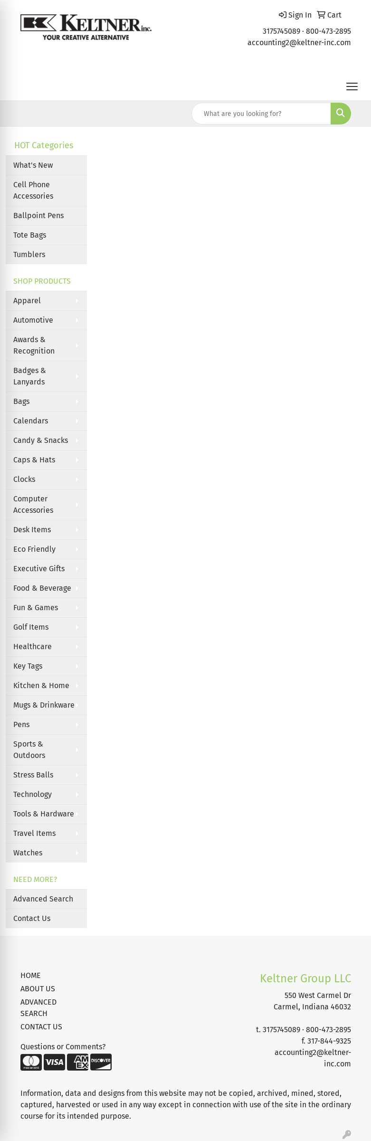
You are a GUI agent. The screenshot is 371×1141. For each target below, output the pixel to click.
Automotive (33, 320)
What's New (33, 165)
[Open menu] (351, 86)
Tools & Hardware (43, 813)
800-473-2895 (328, 31)
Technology (32, 794)
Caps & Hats (34, 459)
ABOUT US (37, 988)
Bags (21, 401)
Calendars (30, 420)
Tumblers (29, 254)
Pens (21, 724)
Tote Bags (29, 235)
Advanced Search (43, 898)
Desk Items (32, 529)
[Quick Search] (261, 114)
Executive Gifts (39, 568)
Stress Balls (33, 774)
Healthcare (32, 646)
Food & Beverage (42, 588)
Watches (27, 852)
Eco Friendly (34, 549)
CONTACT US (41, 1026)
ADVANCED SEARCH (38, 1007)
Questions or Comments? (62, 1046)
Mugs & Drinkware (44, 705)
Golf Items (30, 627)
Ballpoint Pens (38, 215)
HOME (30, 975)
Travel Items (34, 833)
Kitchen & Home (41, 685)
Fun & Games (35, 607)
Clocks (24, 479)
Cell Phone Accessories (33, 190)
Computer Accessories (33, 504)
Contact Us (31, 918)
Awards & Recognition (34, 345)
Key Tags (27, 666)
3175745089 (281, 31)
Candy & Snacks (40, 440)
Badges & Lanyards (29, 376)
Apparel (27, 300)
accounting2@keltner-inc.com (299, 42)
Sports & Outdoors (29, 749)
